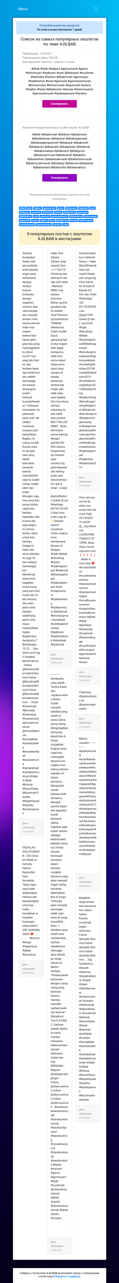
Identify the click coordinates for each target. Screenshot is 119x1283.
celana (35, 220)
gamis (60, 208)
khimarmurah (90, 216)
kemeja (73, 220)
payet (65, 224)
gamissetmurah (27, 224)
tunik (35, 216)
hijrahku (57, 224)
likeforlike (47, 212)
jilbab (22, 208)
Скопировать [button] (59, 103)
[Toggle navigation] (96, 8)
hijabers (37, 208)
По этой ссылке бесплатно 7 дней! (59, 29)
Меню (23, 9)
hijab (29, 208)
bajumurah (24, 220)
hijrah (52, 220)
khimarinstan (76, 216)
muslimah (36, 212)
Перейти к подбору (66, 1276)
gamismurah (49, 208)
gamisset (44, 216)
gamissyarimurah (59, 216)
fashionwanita (85, 220)
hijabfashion (25, 216)
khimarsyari (71, 208)
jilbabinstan (62, 220)
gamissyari (82, 212)
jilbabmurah (69, 212)
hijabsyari (83, 208)
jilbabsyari (24, 212)
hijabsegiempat (43, 224)
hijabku (43, 220)
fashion (58, 212)
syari (93, 208)
